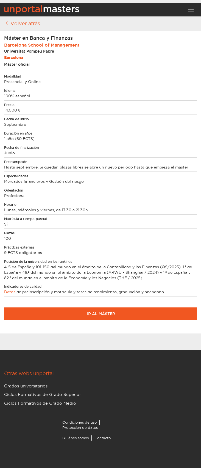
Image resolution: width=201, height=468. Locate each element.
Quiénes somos (75, 438)
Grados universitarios (26, 386)
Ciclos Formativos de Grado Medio (40, 403)
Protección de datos (80, 427)
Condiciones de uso (79, 422)
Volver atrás (22, 23)
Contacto (102, 438)
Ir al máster (100, 314)
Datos (9, 292)
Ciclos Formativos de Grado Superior (42, 394)
